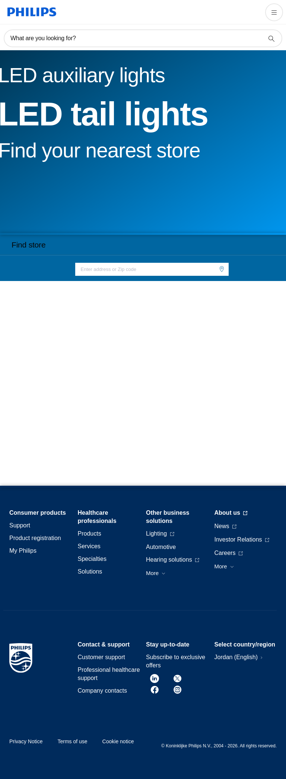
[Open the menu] (274, 12)
